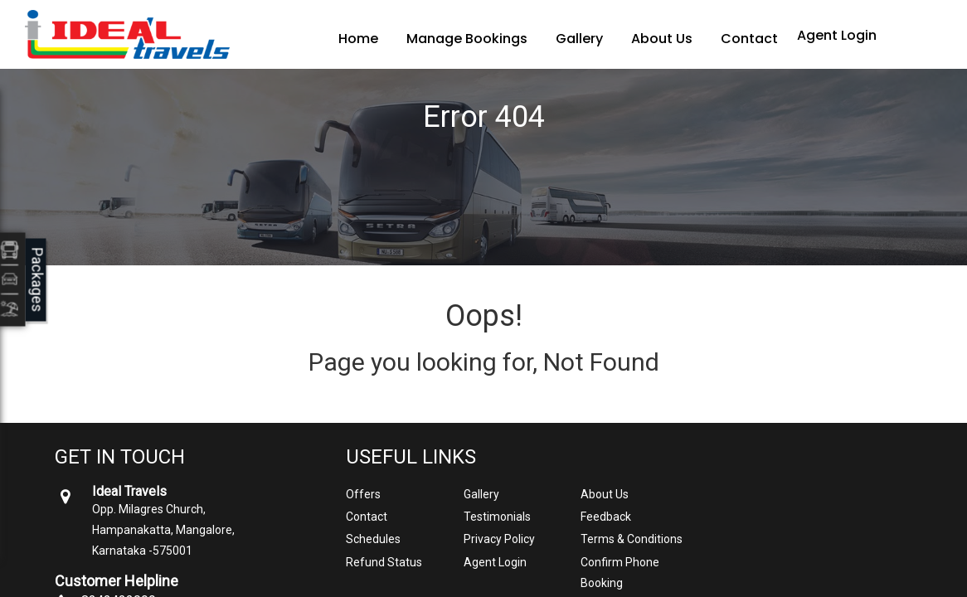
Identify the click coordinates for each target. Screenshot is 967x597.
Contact (749, 38)
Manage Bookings (466, 38)
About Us (661, 38)
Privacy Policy (499, 539)
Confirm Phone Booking (620, 573)
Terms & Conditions (632, 539)
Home (358, 38)
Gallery (579, 38)
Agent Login (837, 35)
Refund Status (384, 562)
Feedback (606, 516)
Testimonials (497, 516)
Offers (363, 494)
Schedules (373, 539)
